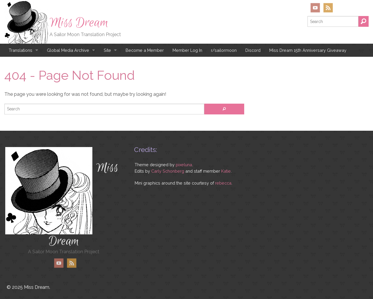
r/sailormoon (224, 50)
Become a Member (145, 50)
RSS (328, 8)
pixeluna (184, 164)
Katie (226, 171)
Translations (20, 50)
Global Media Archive (68, 50)
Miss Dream (79, 22)
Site (107, 50)
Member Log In (187, 50)
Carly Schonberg (167, 171)
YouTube (315, 8)
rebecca (223, 183)
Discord (253, 50)
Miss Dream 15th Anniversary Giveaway (307, 50)
